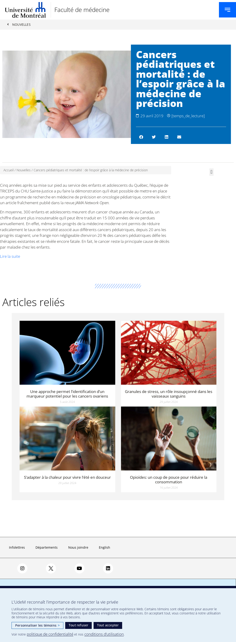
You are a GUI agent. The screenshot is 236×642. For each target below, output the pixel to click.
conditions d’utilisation (104, 634)
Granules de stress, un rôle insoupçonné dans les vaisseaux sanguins (168, 394)
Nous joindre (78, 547)
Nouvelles (24, 170)
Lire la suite (10, 256)
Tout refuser (78, 625)
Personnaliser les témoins (37, 625)
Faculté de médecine (81, 10)
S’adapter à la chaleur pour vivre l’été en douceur (67, 477)
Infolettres (17, 547)
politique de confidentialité (50, 634)
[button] (141, 137)
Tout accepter (108, 625)
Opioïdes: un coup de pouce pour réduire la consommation (168, 479)
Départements (46, 547)
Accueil (8, 170)
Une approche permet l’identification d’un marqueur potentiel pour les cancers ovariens (67, 394)
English (104, 547)
